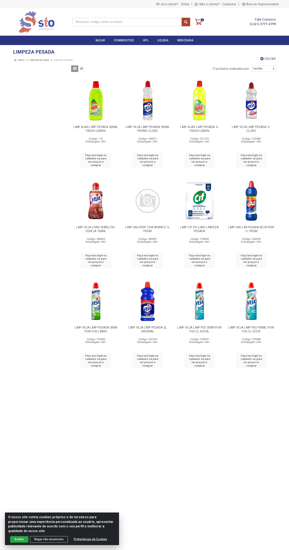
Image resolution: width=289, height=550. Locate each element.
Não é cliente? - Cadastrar (215, 4)
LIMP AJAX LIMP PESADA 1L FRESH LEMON (199, 129)
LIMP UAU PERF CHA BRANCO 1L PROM (147, 229)
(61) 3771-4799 (263, 24)
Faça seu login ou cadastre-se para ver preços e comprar (95, 160)
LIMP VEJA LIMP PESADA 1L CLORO (251, 129)
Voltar (268, 59)
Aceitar (19, 539)
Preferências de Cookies (90, 539)
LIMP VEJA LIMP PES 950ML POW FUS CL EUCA (251, 329)
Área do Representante (260, 4)
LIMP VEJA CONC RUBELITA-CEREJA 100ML (95, 229)
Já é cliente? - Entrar (172, 4)
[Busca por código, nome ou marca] (127, 22)
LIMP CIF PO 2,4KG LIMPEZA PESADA (199, 229)
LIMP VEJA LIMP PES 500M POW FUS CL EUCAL (200, 329)
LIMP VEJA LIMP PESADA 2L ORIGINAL (147, 329)
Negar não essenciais (49, 539)
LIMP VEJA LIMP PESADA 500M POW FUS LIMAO (96, 329)
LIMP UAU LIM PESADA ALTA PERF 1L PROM (251, 229)
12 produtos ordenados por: (231, 69)
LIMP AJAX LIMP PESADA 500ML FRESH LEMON (96, 129)
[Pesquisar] (186, 22)
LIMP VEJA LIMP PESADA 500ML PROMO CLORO (148, 129)
